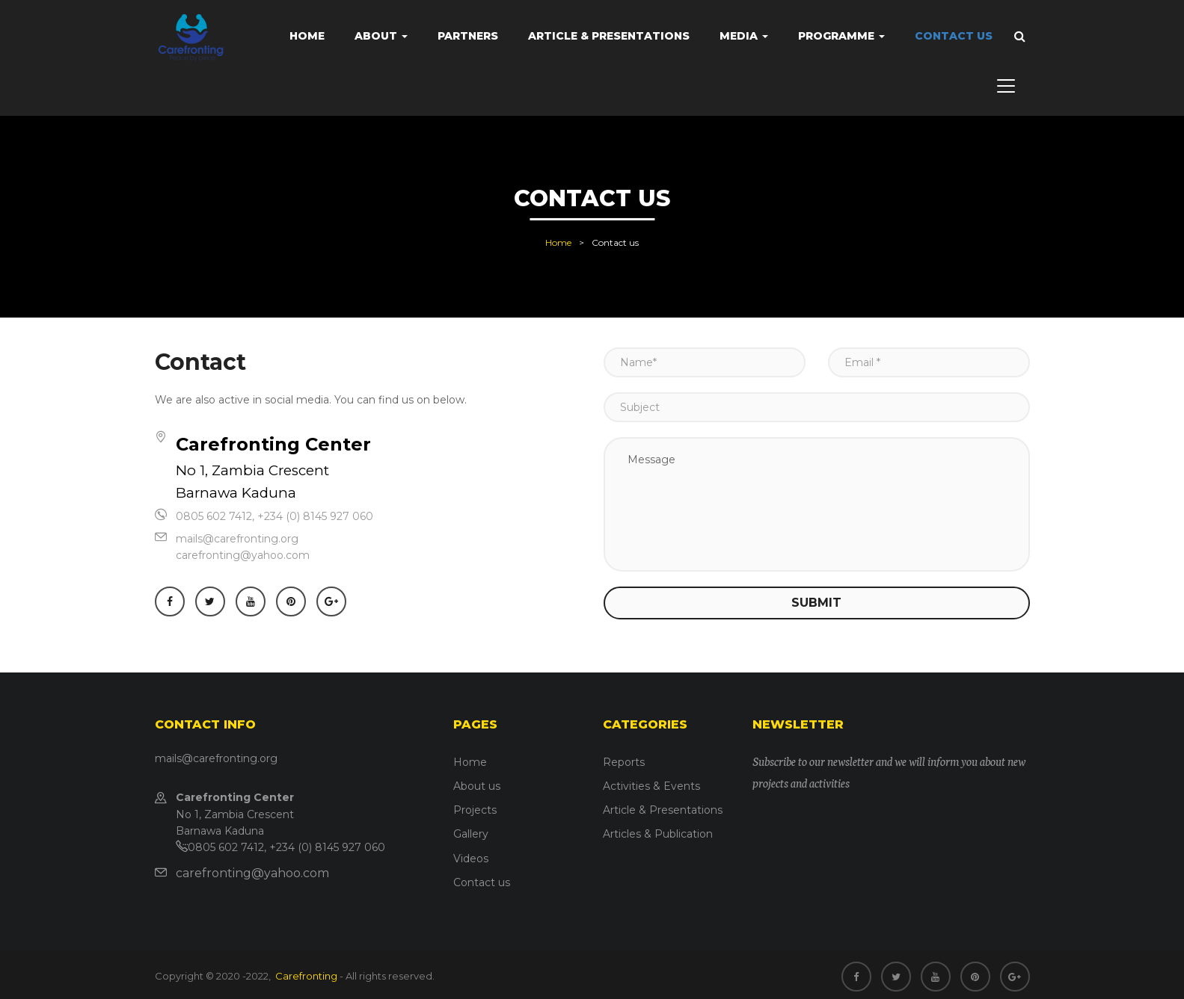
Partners (468, 36)
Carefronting (305, 976)
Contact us (954, 36)
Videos (470, 858)
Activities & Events (651, 786)
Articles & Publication (658, 834)
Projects (475, 810)
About (381, 36)
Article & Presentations (609, 36)
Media (744, 36)
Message (817, 504)
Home (307, 36)
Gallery (470, 834)
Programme (841, 36)
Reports (624, 762)
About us (476, 786)
